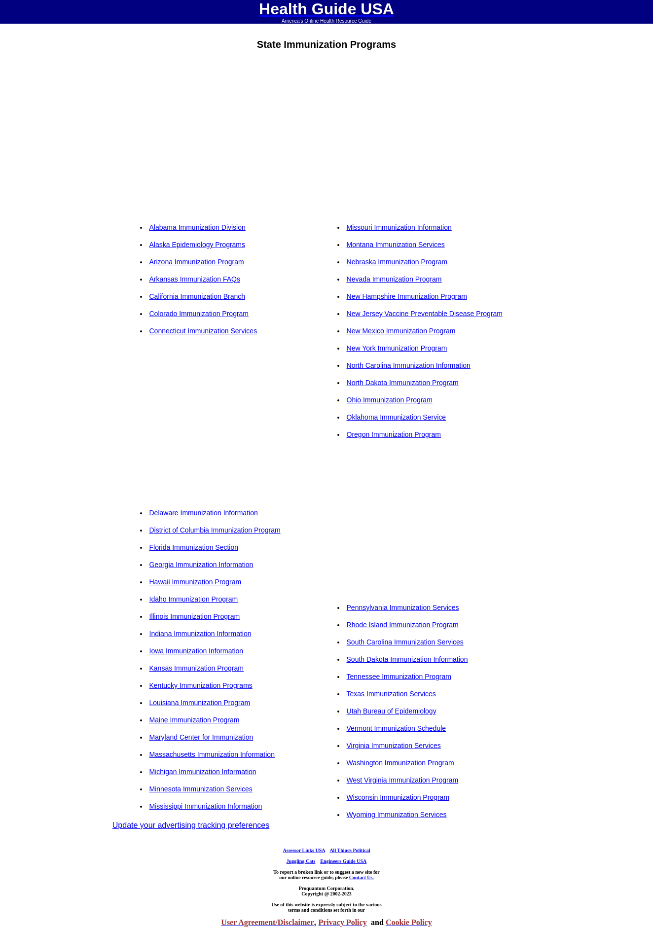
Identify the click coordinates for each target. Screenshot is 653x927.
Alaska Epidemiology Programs (197, 245)
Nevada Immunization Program (394, 279)
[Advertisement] (228, 141)
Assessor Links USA (304, 850)
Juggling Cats (301, 861)
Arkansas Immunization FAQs (194, 279)
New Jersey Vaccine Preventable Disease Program (425, 314)
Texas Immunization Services (391, 694)
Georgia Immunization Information (201, 565)
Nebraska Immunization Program (397, 262)
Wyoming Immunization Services (397, 815)
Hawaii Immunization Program (195, 582)
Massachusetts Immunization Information (212, 754)
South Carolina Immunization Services (405, 642)
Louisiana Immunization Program (200, 703)
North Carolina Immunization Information (409, 365)
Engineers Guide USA (343, 861)
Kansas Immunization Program (196, 668)
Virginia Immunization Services (394, 745)
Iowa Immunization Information (196, 651)
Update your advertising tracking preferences (190, 825)
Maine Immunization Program (194, 720)
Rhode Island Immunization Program (403, 625)
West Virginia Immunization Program (403, 780)
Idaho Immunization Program (193, 599)
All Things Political (349, 850)
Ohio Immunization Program (390, 400)
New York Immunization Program (397, 348)
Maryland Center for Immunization (201, 737)
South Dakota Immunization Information (407, 659)
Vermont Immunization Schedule (396, 728)
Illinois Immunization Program (194, 616)
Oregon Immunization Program (394, 434)
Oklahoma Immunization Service (396, 417)
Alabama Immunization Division (197, 227)
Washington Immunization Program (400, 763)
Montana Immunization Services (396, 245)
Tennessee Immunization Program (399, 676)
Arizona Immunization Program (196, 262)
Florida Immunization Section (194, 547)
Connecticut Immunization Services (203, 331)
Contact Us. (361, 877)
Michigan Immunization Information (202, 772)
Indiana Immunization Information (200, 634)
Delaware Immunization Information (203, 513)
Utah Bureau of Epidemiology (391, 711)
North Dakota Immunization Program (403, 383)
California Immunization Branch (197, 296)
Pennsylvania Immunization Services (403, 607)
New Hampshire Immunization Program (407, 296)
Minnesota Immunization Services (201, 789)
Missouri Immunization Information (399, 227)
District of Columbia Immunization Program (215, 530)
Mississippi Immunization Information (205, 806)
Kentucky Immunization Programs (201, 685)
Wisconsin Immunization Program (398, 797)
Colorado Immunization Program (199, 314)
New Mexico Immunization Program (401, 331)
